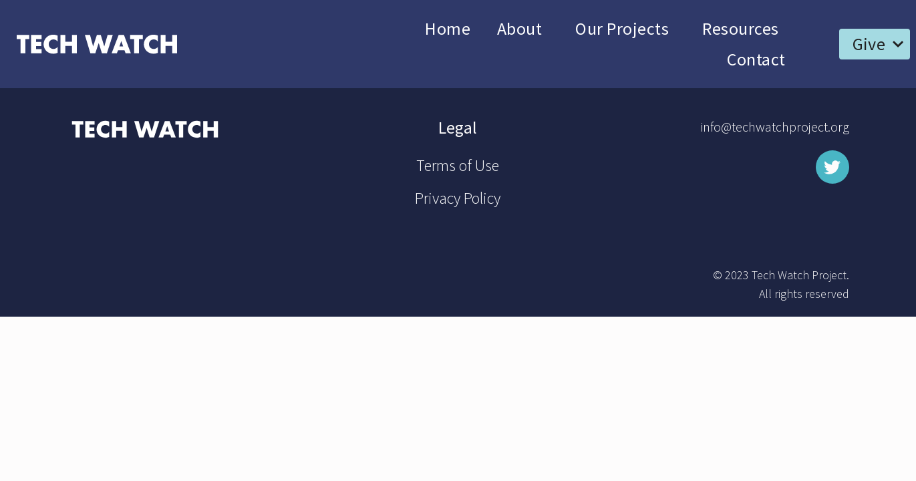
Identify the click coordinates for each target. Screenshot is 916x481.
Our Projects (625, 28)
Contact (756, 59)
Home (447, 28)
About (523, 28)
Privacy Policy (457, 198)
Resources (743, 28)
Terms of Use (457, 165)
